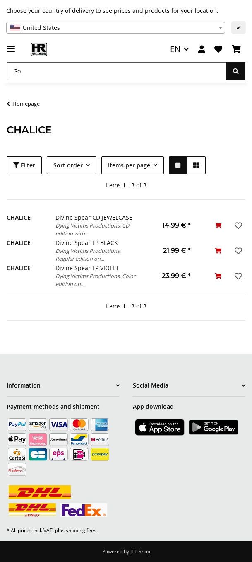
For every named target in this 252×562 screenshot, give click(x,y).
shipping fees (81, 530)
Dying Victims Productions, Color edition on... (95, 280)
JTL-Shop (140, 551)
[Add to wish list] (237, 225)
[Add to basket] (218, 225)
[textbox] (116, 27)
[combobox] (115, 28)
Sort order (68, 165)
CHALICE (19, 217)
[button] (202, 49)
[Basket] (236, 49)
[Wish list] (218, 49)
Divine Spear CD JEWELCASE (93, 217)
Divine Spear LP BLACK (86, 243)
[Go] (117, 71)
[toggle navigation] (11, 45)
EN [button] (175, 49)
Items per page (129, 165)
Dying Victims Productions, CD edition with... (92, 229)
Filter (24, 165)
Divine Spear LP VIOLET (87, 268)
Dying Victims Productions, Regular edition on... (88, 254)
